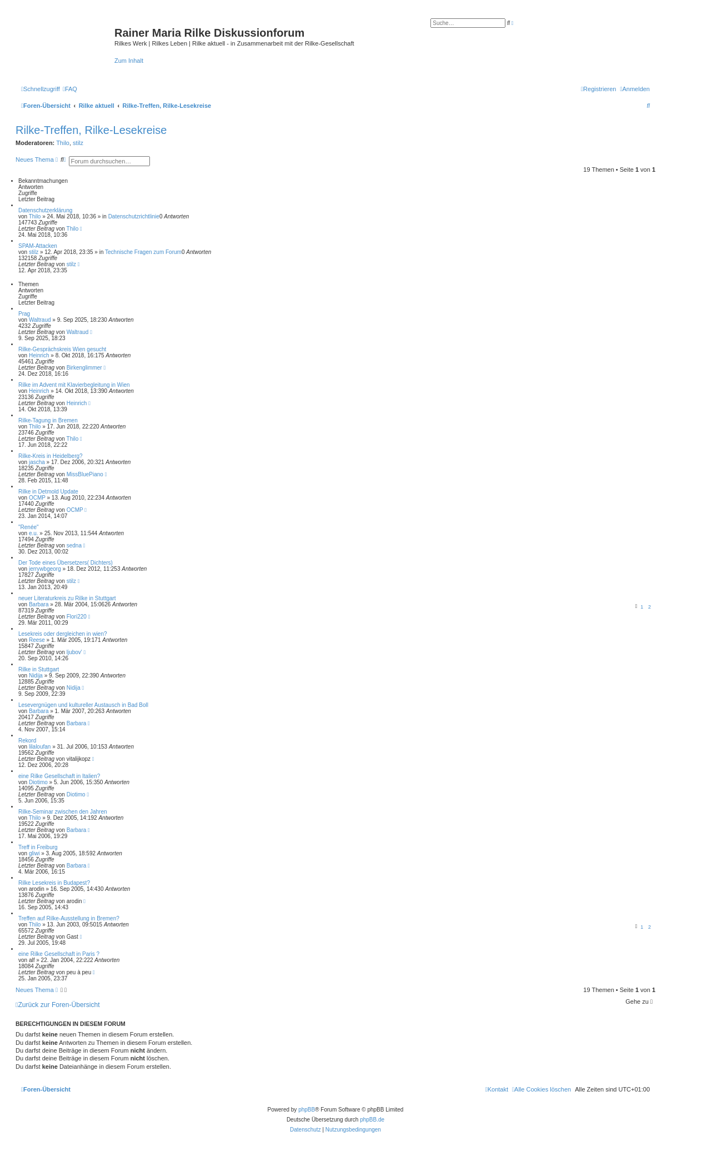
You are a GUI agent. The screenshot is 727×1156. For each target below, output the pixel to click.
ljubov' (74, 652)
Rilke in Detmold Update (48, 492)
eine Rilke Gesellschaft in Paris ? (58, 954)
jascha (37, 462)
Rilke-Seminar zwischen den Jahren (62, 812)
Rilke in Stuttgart (38, 669)
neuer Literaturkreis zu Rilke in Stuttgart (67, 598)
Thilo (62, 142)
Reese (37, 640)
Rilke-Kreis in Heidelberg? (50, 456)
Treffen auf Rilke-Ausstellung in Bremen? (68, 918)
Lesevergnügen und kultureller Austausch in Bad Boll (83, 705)
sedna (74, 545)
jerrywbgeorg (45, 569)
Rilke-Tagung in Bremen (48, 420)
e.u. (33, 533)
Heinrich (39, 355)
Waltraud (40, 320)
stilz (78, 142)
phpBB (306, 1110)
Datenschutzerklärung (45, 210)
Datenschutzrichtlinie (133, 216)
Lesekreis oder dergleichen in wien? (62, 634)
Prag (24, 314)
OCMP (37, 498)
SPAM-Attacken (37, 246)
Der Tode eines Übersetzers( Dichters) (65, 563)
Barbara (39, 604)
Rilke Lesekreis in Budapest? (54, 883)
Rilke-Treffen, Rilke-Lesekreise (91, 130)
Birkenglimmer (84, 368)
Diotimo (38, 782)
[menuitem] (70, 89)
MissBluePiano (85, 474)
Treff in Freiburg (38, 847)
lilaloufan (40, 747)
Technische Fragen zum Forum (143, 252)
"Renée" (28, 527)
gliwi (34, 853)
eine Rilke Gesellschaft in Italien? (59, 776)
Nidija (36, 675)
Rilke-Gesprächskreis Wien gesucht (62, 349)
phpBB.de (372, 1120)
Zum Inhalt (128, 60)
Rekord (27, 741)
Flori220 (77, 617)
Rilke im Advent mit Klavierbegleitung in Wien (74, 385)
